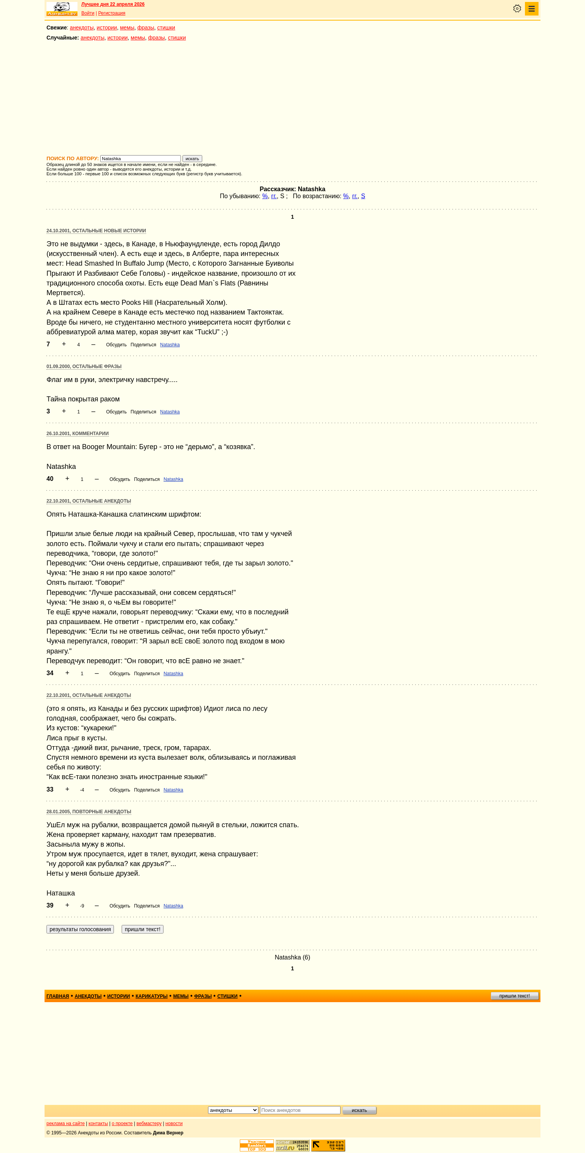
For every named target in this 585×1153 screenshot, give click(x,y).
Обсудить (116, 344)
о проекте (122, 1123)
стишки (166, 27)
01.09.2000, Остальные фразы (84, 366)
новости (173, 1123)
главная (57, 996)
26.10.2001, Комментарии (77, 433)
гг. (274, 196)
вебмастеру (149, 1123)
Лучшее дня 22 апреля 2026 (113, 4)
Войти (88, 13)
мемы (127, 27)
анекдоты (82, 27)
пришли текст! (514, 996)
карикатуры (152, 996)
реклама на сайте (65, 1123)
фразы (146, 27)
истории (107, 27)
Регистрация (111, 13)
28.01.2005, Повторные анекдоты (88, 811)
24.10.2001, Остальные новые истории (96, 230)
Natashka (170, 344)
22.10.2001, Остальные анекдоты (88, 501)
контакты (98, 1123)
